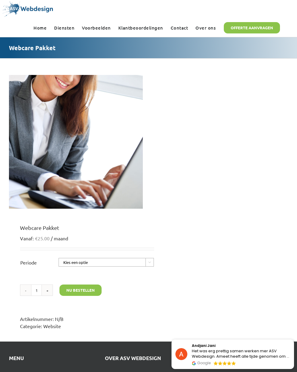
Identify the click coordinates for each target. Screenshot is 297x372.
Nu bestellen (80, 290)
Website (52, 326)
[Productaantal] (36, 290)
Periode (28, 262)
